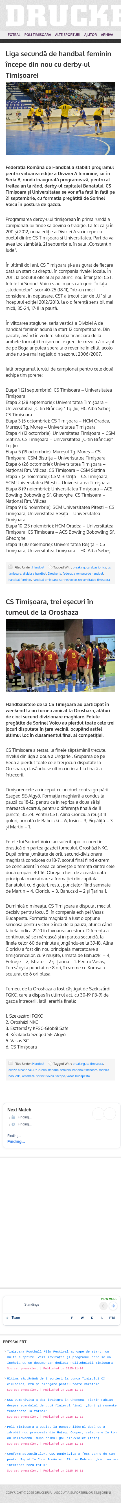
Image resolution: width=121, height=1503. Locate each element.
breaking (79, 567)
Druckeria (54, 573)
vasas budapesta (78, 1076)
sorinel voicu (68, 580)
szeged (60, 1076)
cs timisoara (94, 1064)
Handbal (38, 567)
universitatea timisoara (94, 580)
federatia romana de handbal (83, 573)
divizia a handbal (34, 573)
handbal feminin (19, 580)
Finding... (16, 1141)
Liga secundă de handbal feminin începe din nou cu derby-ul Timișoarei (58, 64)
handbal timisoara (45, 580)
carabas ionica (96, 567)
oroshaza (28, 1076)
